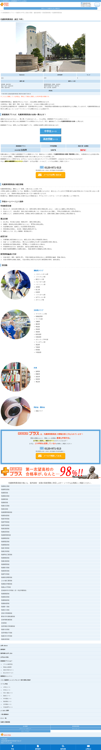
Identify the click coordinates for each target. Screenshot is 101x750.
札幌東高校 (4, 499)
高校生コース (6, 695)
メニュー (97, 4)
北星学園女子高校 (6, 632)
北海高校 (4, 623)
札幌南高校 (4, 502)
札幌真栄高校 (5, 597)
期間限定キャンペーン (6, 676)
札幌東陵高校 (5, 538)
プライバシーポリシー (25, 728)
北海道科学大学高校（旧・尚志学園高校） (14, 590)
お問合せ (88, 747)
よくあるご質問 (4, 710)
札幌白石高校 (5, 506)
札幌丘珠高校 (5, 551)
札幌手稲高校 (5, 525)
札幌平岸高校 (5, 574)
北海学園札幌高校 (6, 619)
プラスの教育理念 (8, 664)
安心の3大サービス (8, 673)
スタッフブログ (25, 731)
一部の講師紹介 (4, 714)
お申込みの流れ (4, 657)
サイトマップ (75, 728)
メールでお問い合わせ (52, 175)
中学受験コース (7, 698)
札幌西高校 (4, 492)
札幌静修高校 (5, 600)
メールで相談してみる (52, 456)
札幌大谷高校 (5, 629)
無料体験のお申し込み (6, 653)
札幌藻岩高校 (5, 496)
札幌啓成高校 (5, 515)
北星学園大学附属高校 (8, 626)
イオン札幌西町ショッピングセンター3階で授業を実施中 (15, 680)
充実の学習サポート (8, 670)
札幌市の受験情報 (5, 722)
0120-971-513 (86, 3)
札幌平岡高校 (5, 522)
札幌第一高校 (5, 606)
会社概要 (25, 726)
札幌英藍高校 (5, 541)
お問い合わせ (4, 645)
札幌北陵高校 (5, 528)
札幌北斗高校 (5, 610)
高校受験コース (7, 701)
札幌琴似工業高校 (6, 554)
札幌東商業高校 (6, 535)
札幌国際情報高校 (6, 512)
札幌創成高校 (5, 603)
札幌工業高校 (5, 548)
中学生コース (6, 690)
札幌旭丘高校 (5, 486)
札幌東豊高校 (5, 564)
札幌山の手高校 (6, 587)
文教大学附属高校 (6, 613)
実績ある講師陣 (7, 667)
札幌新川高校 (5, 567)
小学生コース (6, 687)
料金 (12, 747)
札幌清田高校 (5, 571)
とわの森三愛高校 (6, 580)
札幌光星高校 (5, 639)
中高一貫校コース (8, 693)
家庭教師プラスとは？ (6, 661)
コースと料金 (4, 684)
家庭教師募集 (75, 726)
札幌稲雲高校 (5, 532)
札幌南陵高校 (5, 558)
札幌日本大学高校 (6, 636)
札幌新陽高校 (5, 593)
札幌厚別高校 (5, 489)
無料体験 (63, 747)
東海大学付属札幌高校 (8, 616)
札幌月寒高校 (5, 519)
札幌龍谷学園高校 (6, 584)
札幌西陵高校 (5, 545)
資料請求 (2, 649)
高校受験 (50, 139)
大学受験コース (7, 704)
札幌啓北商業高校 (6, 577)
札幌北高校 (4, 509)
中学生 (50, 131)
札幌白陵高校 (5, 561)
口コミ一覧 (3, 718)
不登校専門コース (8, 707)
